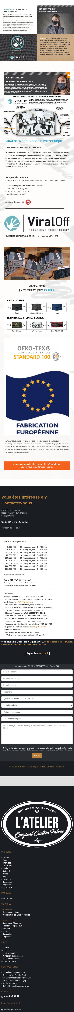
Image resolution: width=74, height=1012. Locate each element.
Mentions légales (9, 953)
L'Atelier (5, 948)
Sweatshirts (7, 865)
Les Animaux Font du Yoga (13, 972)
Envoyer (37, 755)
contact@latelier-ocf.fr (38, 627)
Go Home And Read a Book (14, 975)
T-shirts (5, 857)
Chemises (6, 863)
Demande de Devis (10, 959)
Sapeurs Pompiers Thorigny (14, 980)
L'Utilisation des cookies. (56, 767)
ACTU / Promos (9, 961)
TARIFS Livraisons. (25, 602)
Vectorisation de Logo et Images (16, 915)
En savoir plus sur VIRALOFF (45, 236)
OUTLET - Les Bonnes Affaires (15, 986)
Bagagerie (6, 885)
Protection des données (12, 956)
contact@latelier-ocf (12, 1010)
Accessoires (7, 887)
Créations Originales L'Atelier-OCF (17, 978)
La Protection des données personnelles (30, 767)
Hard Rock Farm (9, 983)
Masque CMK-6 (8, 899)
